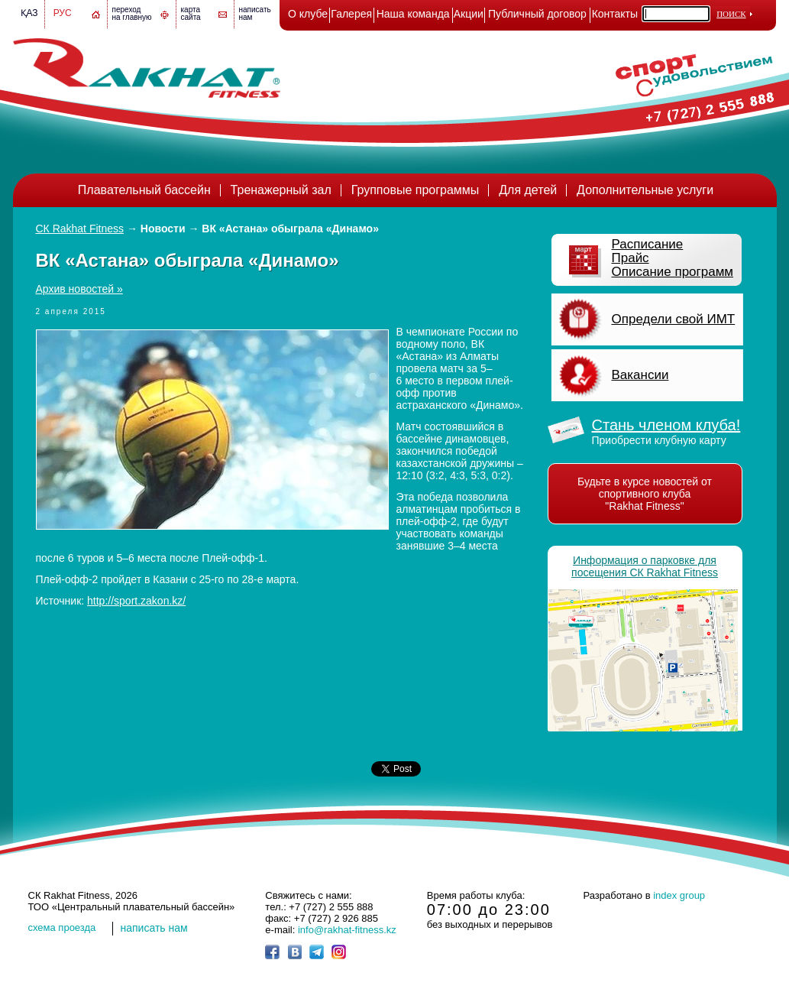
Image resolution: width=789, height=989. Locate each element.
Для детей (528, 189)
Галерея (351, 14)
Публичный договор (537, 14)
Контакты (615, 14)
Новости (163, 228)
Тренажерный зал (281, 189)
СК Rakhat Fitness (80, 228)
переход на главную (132, 13)
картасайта (191, 13)
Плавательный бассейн (144, 189)
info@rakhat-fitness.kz (347, 929)
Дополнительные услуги (645, 189)
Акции (468, 14)
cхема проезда (62, 927)
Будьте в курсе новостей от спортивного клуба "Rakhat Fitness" (644, 493)
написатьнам (255, 13)
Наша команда (413, 14)
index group (679, 895)
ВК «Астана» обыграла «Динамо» (290, 228)
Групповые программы (415, 189)
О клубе (308, 14)
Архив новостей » (79, 289)
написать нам (154, 928)
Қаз (29, 13)
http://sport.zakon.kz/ (136, 601)
